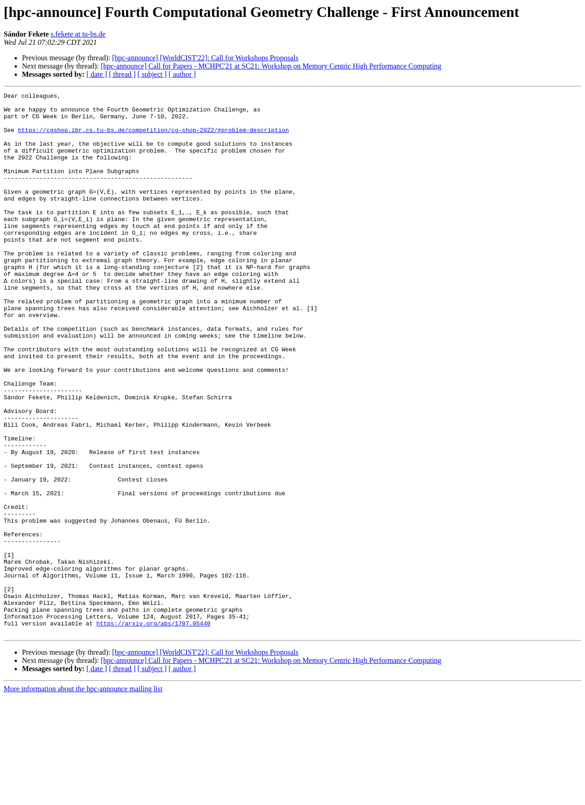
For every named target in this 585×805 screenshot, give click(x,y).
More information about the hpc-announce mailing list (83, 797)
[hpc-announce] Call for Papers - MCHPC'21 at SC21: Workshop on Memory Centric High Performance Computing (271, 66)
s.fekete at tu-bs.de (78, 34)
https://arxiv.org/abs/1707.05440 (153, 730)
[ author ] (182, 74)
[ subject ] (152, 74)
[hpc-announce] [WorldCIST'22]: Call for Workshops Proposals (205, 58)
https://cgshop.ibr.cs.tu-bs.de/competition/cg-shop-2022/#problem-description (153, 138)
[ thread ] (122, 74)
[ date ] (96, 74)
